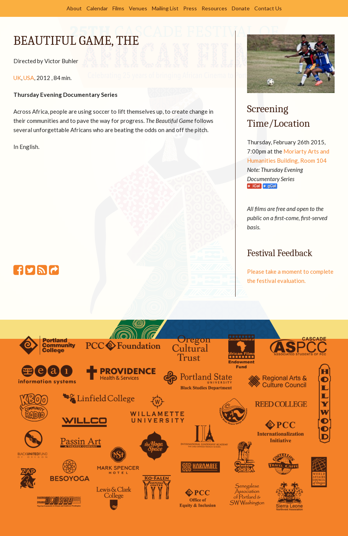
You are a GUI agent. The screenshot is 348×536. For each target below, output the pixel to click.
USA (28, 77)
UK (17, 77)
